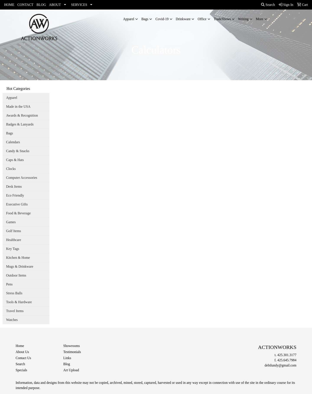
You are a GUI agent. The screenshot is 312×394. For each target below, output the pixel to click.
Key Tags (12, 249)
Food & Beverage (18, 213)
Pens (9, 284)
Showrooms (71, 346)
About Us (22, 352)
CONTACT (25, 5)
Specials (21, 370)
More (259, 19)
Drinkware (183, 19)
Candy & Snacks (17, 151)
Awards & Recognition (22, 115)
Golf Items (13, 231)
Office (202, 19)
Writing (243, 19)
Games (11, 222)
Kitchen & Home (18, 257)
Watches (12, 320)
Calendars (13, 142)
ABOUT (55, 5)
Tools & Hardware (19, 302)
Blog (66, 364)
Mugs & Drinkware (19, 266)
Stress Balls (14, 293)
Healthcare (13, 240)
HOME (9, 5)
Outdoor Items (16, 275)
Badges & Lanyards (20, 124)
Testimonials (72, 352)
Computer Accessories (21, 177)
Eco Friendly (15, 195)
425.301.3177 (286, 355)
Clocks (11, 169)
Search (268, 5)
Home (20, 346)
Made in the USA (18, 106)
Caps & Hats (15, 160)
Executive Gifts (17, 204)
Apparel (128, 19)
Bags (144, 19)
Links (67, 358)
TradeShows (222, 19)
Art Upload (71, 370)
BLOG (41, 5)
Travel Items (15, 311)
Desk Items (14, 186)
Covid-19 (161, 19)
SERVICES (79, 5)
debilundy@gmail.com (280, 365)
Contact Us (23, 358)
